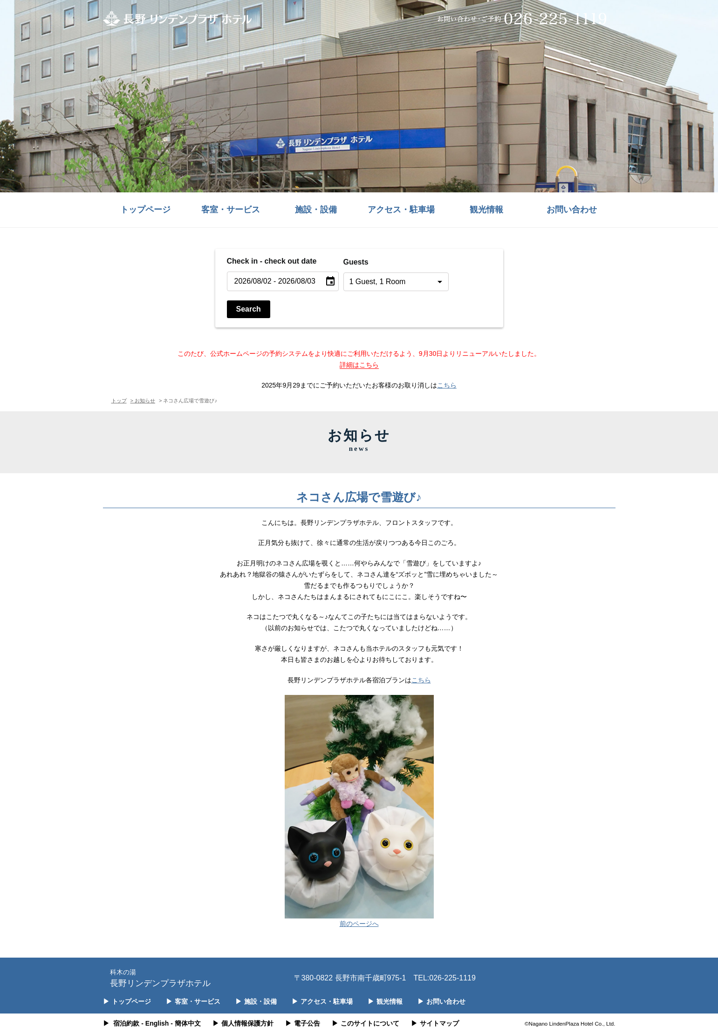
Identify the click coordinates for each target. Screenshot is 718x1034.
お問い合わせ (572, 209)
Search (248, 309)
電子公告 (302, 1023)
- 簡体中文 (186, 1023)
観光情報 (486, 209)
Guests (356, 262)
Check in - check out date (272, 261)
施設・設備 (316, 209)
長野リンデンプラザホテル (160, 977)
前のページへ (359, 923)
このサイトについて (365, 1023)
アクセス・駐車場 (401, 209)
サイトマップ (435, 1023)
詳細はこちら (359, 364)
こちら (447, 385)
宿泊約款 (126, 1023)
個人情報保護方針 (243, 1023)
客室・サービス (230, 209)
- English (155, 1023)
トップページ (145, 209)
